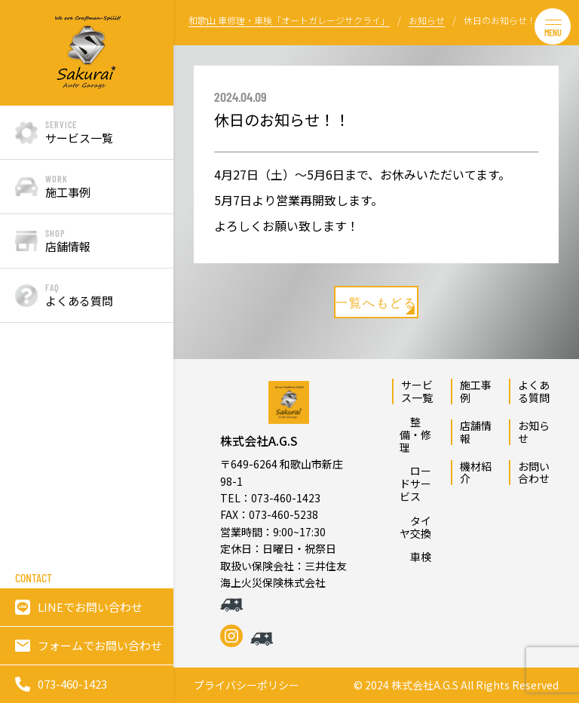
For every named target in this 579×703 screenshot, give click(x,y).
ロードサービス (415, 483)
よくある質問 (534, 391)
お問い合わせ (534, 473)
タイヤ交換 (415, 527)
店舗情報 (476, 432)
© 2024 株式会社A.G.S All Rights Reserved (456, 685)
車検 (415, 556)
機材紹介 (476, 473)
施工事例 (476, 391)
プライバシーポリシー (246, 685)
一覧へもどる (376, 305)
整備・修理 (415, 434)
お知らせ (534, 432)
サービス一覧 (417, 391)
